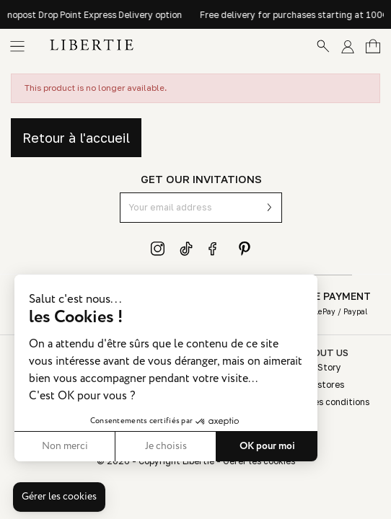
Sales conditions (334, 401)
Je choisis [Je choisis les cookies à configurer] (166, 446)
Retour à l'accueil (76, 138)
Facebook (215, 248)
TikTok (187, 248)
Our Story (320, 367)
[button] (59, 497)
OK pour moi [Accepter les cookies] (267, 446)
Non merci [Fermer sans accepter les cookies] (65, 446)
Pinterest (244, 248)
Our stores (322, 384)
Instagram (158, 248)
